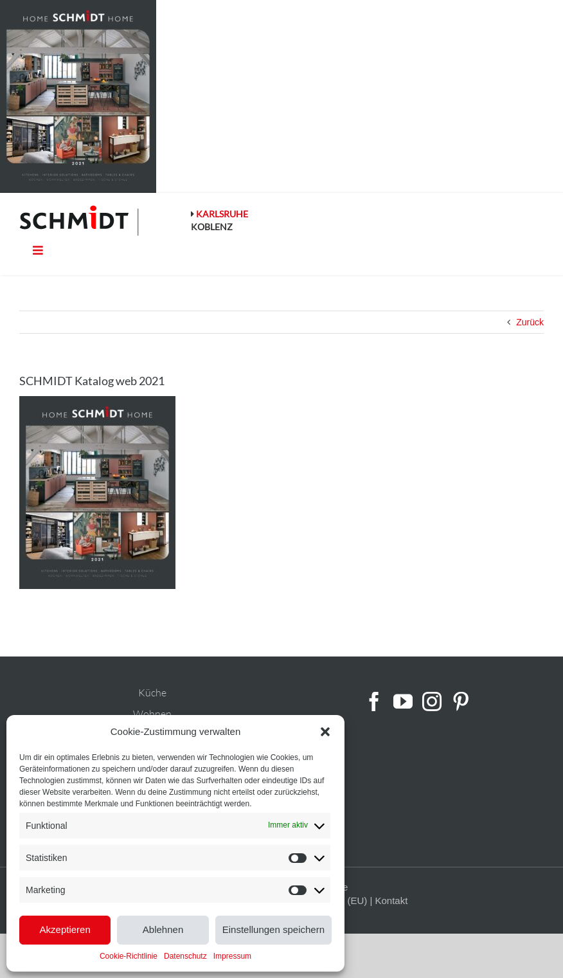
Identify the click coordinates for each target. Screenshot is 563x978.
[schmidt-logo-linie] (79, 220)
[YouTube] (403, 701)
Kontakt (391, 900)
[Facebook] (374, 701)
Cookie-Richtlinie (128, 956)
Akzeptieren (65, 929)
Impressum (232, 956)
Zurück (530, 322)
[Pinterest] (460, 701)
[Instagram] (432, 701)
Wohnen (152, 713)
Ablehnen (163, 929)
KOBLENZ (212, 226)
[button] (325, 731)
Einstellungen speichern (273, 929)
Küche (152, 692)
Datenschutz (185, 956)
